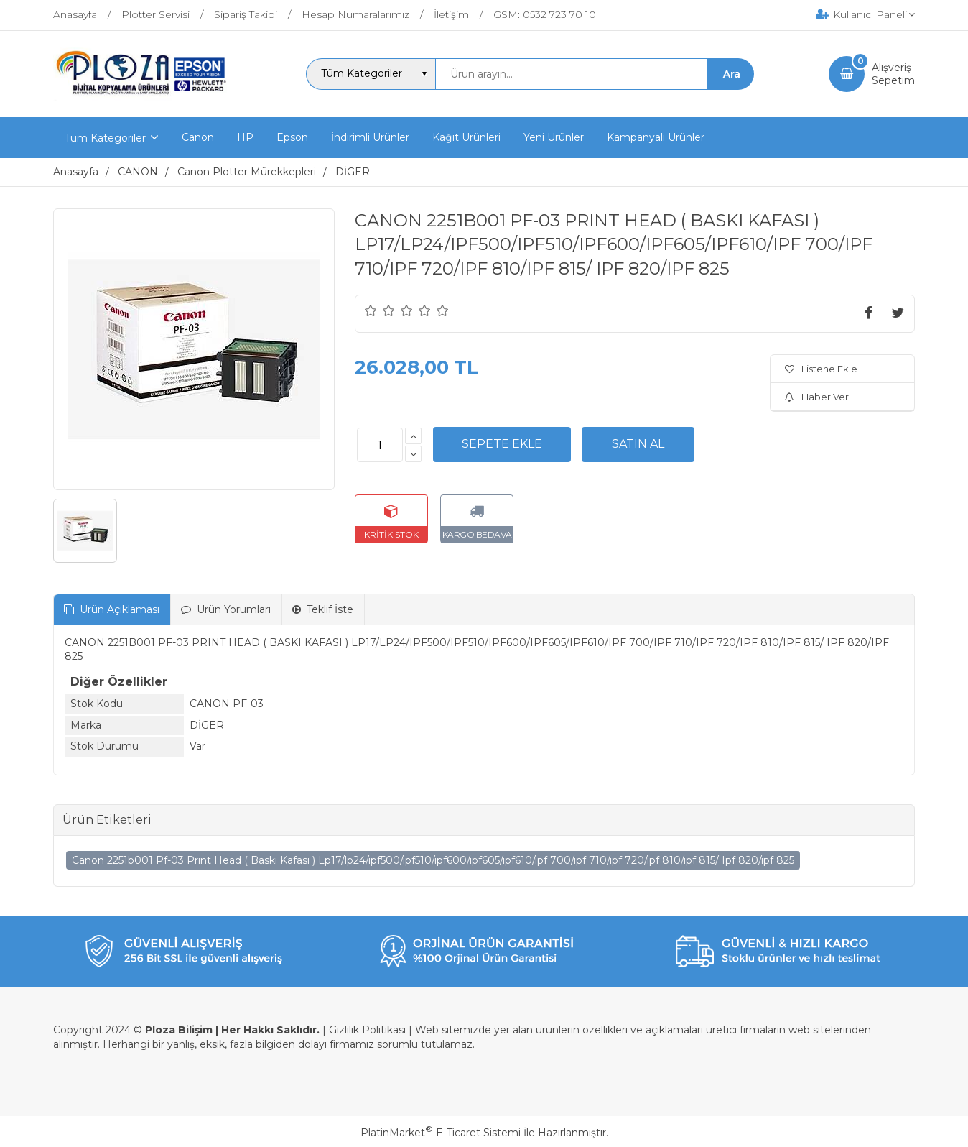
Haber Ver (817, 396)
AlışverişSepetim (893, 74)
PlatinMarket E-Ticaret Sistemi (440, 1132)
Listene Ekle (821, 368)
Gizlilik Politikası (367, 1029)
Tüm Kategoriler (105, 138)
